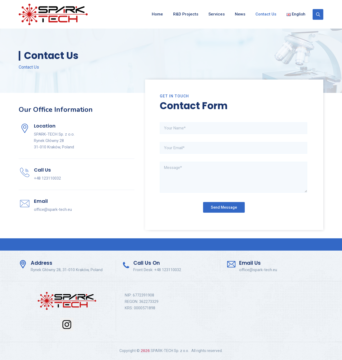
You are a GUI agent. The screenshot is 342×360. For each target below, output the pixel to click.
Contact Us (265, 14)
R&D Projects (185, 14)
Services (216, 14)
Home (157, 14)
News (240, 14)
